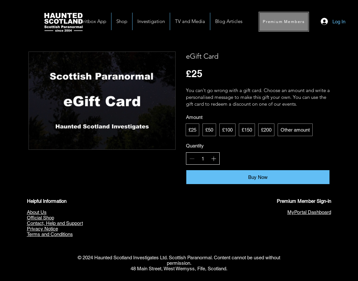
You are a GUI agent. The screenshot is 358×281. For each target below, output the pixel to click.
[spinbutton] (202, 158)
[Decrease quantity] (192, 159)
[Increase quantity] (213, 159)
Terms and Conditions (50, 234)
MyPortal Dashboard (309, 212)
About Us (37, 212)
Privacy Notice (42, 228)
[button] (151, 21)
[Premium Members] (283, 21)
